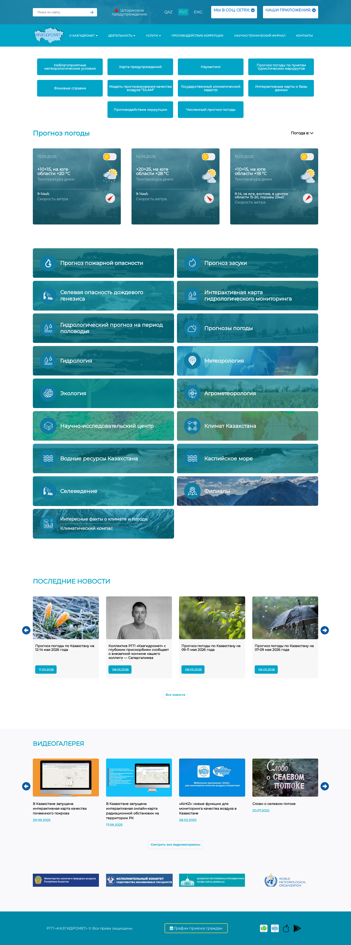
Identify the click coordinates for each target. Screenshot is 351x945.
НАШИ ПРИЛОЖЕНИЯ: (290, 12)
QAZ (168, 12)
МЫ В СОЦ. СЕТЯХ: (234, 12)
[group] (66, 880)
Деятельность (121, 35)
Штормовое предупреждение (129, 12)
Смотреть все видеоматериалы (175, 844)
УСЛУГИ (153, 35)
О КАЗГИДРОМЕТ (83, 35)
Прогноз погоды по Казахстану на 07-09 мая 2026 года (284, 648)
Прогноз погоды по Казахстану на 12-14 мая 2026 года (64, 648)
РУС (183, 12)
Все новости (175, 695)
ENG (198, 12)
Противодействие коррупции (197, 35)
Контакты (304, 35)
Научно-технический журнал (259, 35)
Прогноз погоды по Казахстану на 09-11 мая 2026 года (210, 648)
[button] (26, 630)
